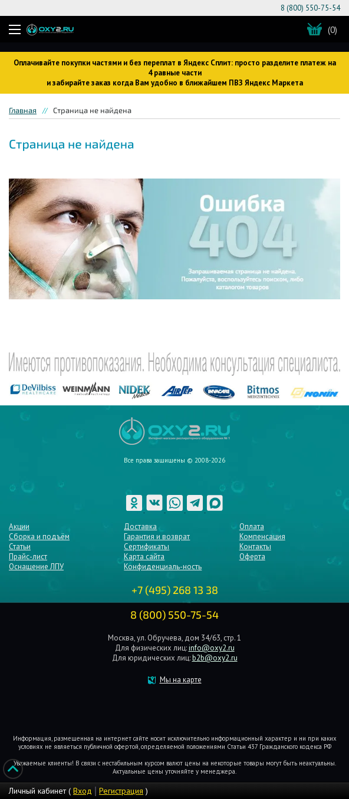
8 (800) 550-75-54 (310, 8)
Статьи (20, 547)
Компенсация (262, 536)
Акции (19, 526)
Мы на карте (181, 680)
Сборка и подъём (39, 536)
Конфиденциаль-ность (163, 567)
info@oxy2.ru (212, 648)
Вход (82, 790)
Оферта (252, 557)
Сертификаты (146, 547)
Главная (23, 110)
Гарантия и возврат (157, 536)
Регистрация (121, 790)
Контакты (255, 547)
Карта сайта (144, 557)
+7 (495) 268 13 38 (174, 589)
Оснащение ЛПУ (36, 567)
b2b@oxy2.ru (215, 658)
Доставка (140, 526)
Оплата (251, 526)
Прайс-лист (28, 557)
